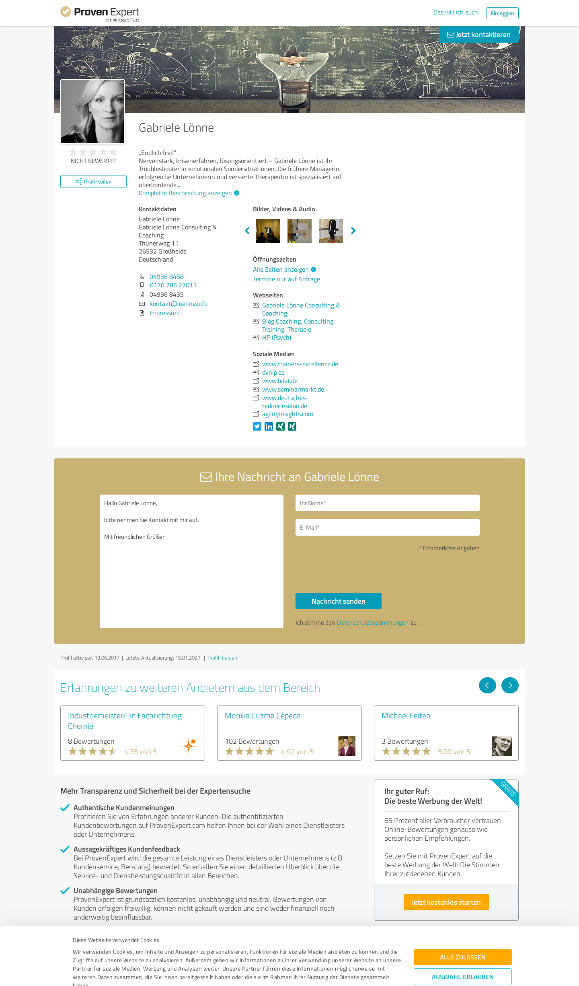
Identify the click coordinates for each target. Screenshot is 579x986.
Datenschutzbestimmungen (141, 948)
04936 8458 (167, 276)
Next (353, 231)
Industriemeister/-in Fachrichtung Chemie (125, 720)
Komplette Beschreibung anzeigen (188, 192)
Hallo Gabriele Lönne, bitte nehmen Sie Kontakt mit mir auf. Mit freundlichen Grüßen (192, 561)
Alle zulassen (463, 903)
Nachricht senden (338, 601)
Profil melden (222, 657)
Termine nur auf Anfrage (286, 278)
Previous (247, 231)
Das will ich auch (455, 12)
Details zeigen (346, 971)
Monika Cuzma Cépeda (263, 715)
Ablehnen (463, 947)
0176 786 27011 (173, 285)
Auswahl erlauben (463, 922)
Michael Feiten (406, 715)
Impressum (87, 948)
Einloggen (502, 13)
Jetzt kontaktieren (479, 34)
